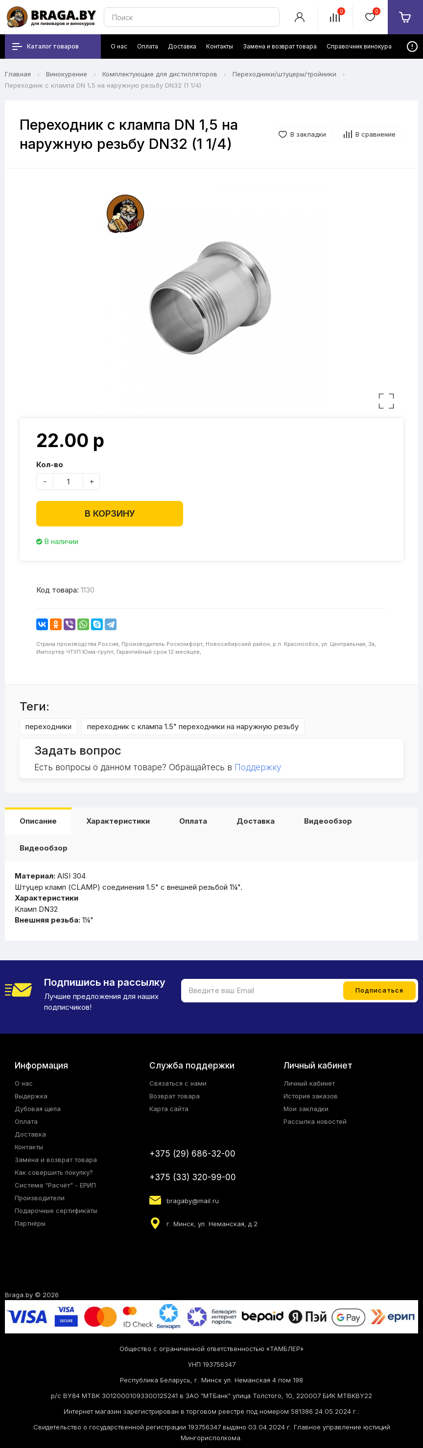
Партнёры (30, 1223)
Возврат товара (174, 1095)
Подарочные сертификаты (56, 1210)
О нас (24, 1083)
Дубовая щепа (38, 1108)
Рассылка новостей (315, 1121)
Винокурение (66, 74)
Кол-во (49, 464)
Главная (18, 74)
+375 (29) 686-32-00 (192, 1154)
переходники (48, 726)
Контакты (29, 1146)
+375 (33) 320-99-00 (192, 1177)
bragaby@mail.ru (192, 1201)
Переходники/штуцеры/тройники (284, 74)
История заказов (310, 1095)
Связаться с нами (178, 1083)
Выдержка (31, 1095)
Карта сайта (168, 1108)
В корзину (110, 513)
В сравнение (375, 134)
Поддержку (258, 767)
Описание (38, 821)
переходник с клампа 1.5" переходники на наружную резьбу (193, 726)
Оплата (193, 821)
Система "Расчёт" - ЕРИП (55, 1185)
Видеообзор (328, 821)
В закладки (308, 134)
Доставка (255, 821)
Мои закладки (306, 1108)
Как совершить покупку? (54, 1172)
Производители (40, 1197)
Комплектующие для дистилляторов (159, 74)
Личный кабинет (309, 1083)
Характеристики (118, 821)
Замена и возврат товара (56, 1159)
